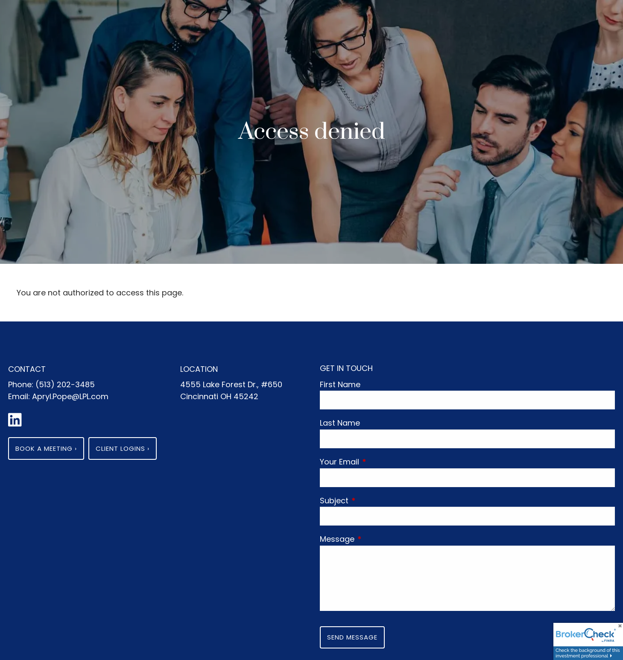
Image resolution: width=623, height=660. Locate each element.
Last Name (340, 423)
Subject (374, 500)
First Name (340, 384)
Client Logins (122, 448)
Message (377, 539)
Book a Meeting (46, 448)
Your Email (379, 461)
